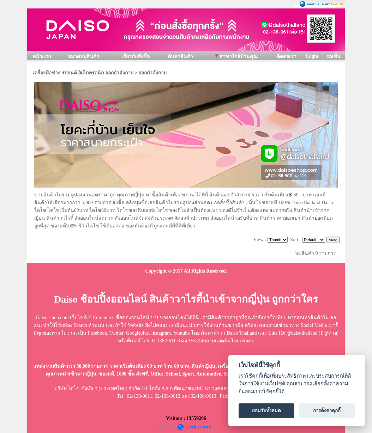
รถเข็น (333, 56)
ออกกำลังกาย (152, 72)
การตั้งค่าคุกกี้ (327, 410)
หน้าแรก (41, 56)
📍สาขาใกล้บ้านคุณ (236, 56)
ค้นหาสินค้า (180, 56)
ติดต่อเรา (286, 56)
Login (312, 56)
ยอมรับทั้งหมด (266, 410)
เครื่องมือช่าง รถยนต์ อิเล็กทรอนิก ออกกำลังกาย (82, 72)
